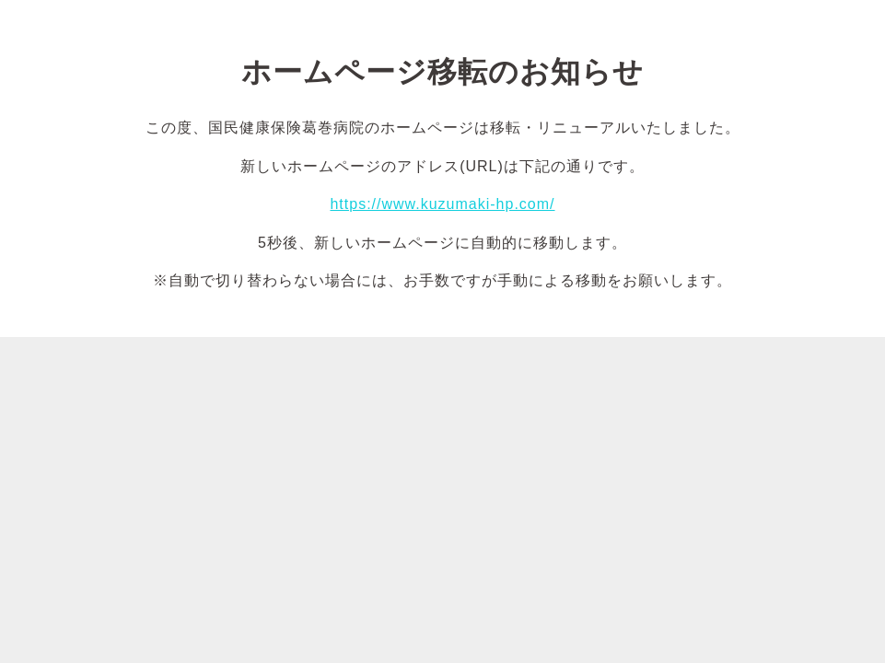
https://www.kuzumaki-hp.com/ (442, 204)
